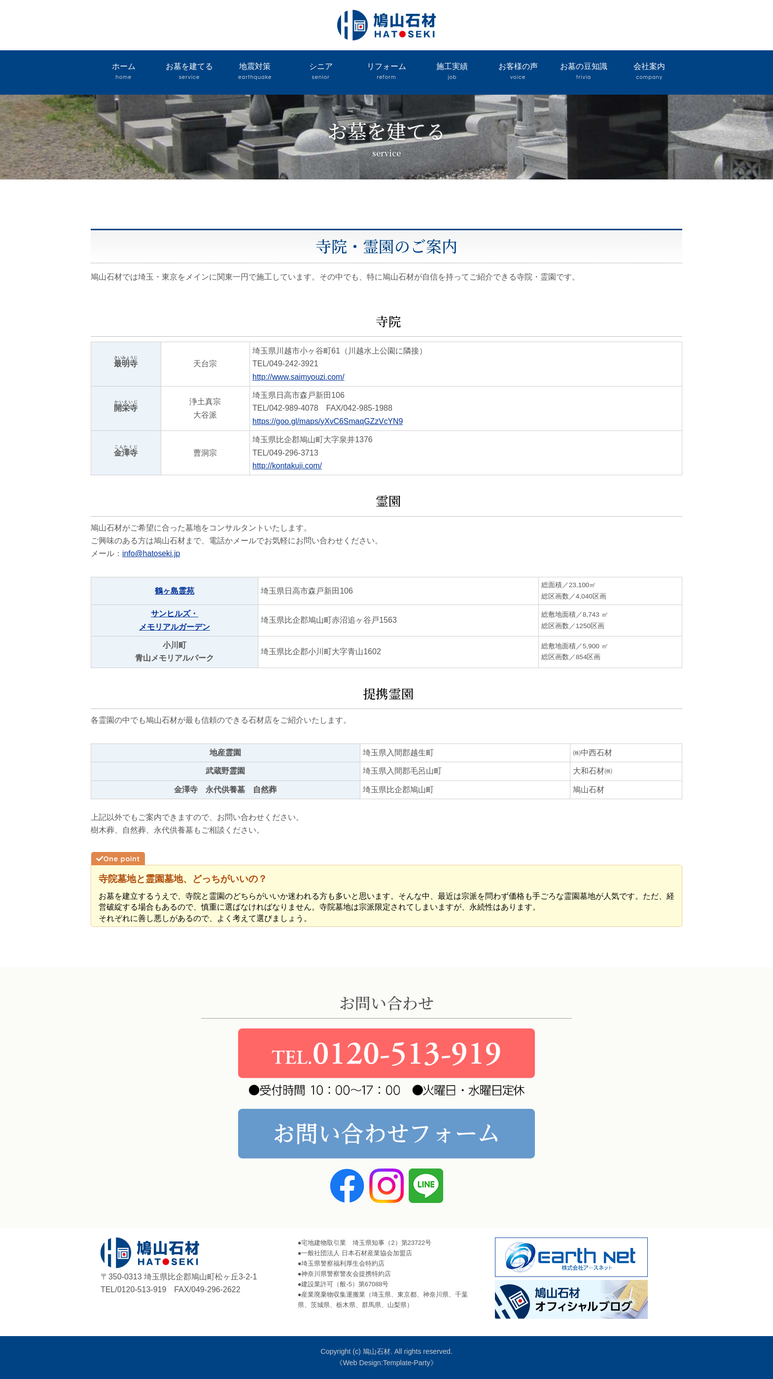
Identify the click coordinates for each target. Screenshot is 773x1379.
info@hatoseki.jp (151, 553)
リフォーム (386, 72)
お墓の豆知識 (583, 72)
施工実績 (452, 72)
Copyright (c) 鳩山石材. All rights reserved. (386, 1351)
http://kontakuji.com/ (287, 465)
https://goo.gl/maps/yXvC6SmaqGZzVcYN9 (328, 421)
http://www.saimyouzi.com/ (299, 377)
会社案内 (649, 72)
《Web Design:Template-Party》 (387, 1363)
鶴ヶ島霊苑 (174, 591)
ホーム (123, 72)
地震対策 (255, 72)
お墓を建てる (189, 72)
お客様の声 (518, 72)
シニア (320, 72)
